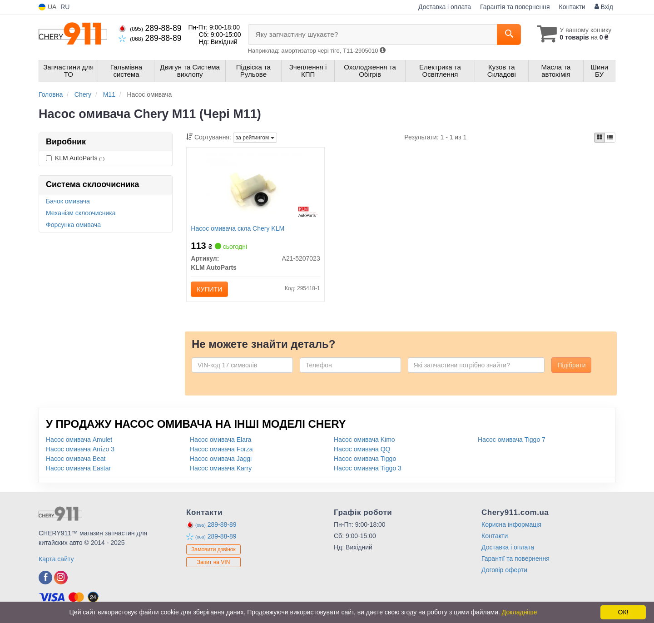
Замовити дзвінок (213, 550)
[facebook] (45, 577)
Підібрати (571, 365)
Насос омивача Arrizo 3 (80, 449)
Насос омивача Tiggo (365, 458)
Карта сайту (56, 559)
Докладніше (519, 612)
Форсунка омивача (73, 224)
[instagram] (61, 577)
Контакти (572, 6)
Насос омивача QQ (362, 449)
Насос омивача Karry (221, 468)
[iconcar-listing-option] (609, 138)
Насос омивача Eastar (78, 468)
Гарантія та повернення (515, 6)
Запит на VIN (213, 562)
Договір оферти (504, 570)
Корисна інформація (511, 524)
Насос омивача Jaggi (221, 458)
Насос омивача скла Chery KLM (238, 228)
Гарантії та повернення (515, 558)
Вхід (604, 6)
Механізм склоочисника (80, 213)
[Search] (508, 34)
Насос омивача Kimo (364, 439)
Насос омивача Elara (220, 439)
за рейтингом (255, 137)
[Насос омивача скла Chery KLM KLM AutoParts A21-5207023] (255, 186)
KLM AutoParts (75, 158)
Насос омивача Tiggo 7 (511, 439)
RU (64, 6)
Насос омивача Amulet (79, 439)
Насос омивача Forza (221, 449)
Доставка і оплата (444, 6)
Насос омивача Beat (76, 458)
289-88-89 (150, 28)
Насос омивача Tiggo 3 (367, 468)
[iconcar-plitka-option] (599, 138)
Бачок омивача (68, 201)
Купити (210, 289)
